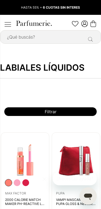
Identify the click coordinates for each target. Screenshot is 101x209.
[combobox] (50, 37)
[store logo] (33, 23)
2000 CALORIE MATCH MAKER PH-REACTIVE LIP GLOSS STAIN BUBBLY (25, 202)
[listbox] (17, 182)
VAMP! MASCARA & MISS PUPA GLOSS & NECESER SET (75, 202)
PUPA (60, 193)
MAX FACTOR (15, 193)
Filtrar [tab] (51, 111)
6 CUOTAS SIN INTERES (61, 7)
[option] (8, 182)
